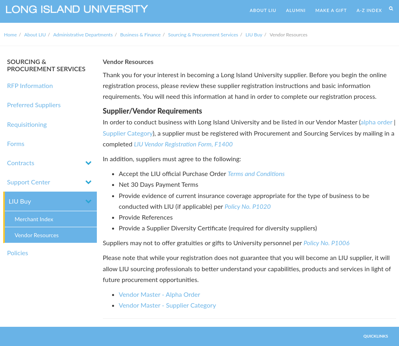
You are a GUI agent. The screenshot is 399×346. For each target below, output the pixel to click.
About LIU (35, 35)
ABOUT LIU (263, 10)
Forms (15, 143)
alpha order (376, 122)
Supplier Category (128, 133)
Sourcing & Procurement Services (203, 35)
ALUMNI (296, 10)
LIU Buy (253, 35)
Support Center (28, 182)
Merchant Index (34, 219)
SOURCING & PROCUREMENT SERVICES (46, 65)
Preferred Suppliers (34, 104)
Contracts (20, 162)
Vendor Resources (37, 235)
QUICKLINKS (375, 336)
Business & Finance (140, 35)
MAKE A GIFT (331, 10)
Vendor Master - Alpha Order (159, 294)
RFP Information (30, 85)
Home (10, 35)
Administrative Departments (83, 35)
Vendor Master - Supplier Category (167, 305)
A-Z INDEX (369, 10)
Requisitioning (27, 124)
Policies (17, 252)
